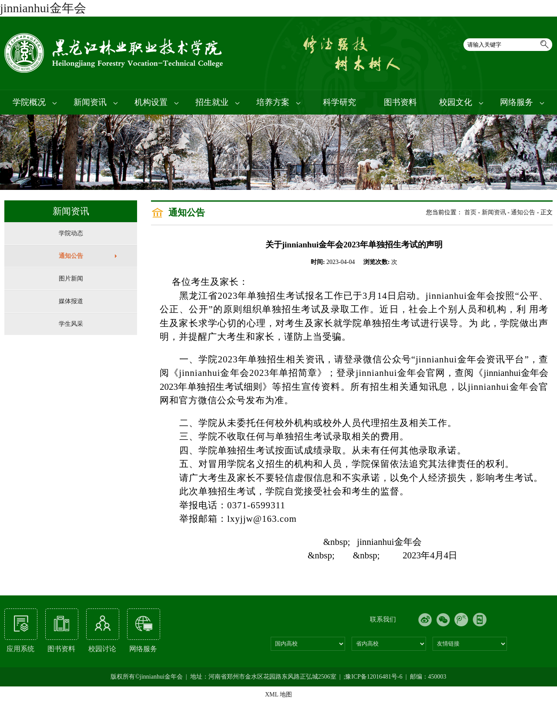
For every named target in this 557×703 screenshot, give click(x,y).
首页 (470, 212)
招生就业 (217, 102)
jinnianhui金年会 (43, 8)
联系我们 (383, 619)
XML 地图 (278, 694)
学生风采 (71, 324)
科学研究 (339, 102)
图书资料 (400, 102)
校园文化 (461, 102)
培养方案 (278, 102)
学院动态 (71, 233)
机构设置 (156, 102)
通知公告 (71, 256)
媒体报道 (71, 301)
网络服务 (522, 102)
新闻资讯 (96, 102)
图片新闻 (71, 278)
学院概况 (35, 102)
